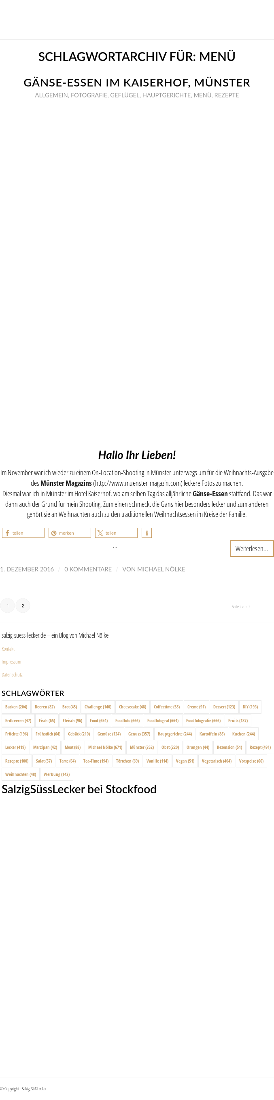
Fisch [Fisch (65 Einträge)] (47, 720)
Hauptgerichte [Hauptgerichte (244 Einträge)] (175, 734)
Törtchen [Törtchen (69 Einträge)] (127, 761)
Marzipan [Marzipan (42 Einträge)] (45, 747)
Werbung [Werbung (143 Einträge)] (57, 774)
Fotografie (89, 95)
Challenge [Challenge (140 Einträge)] (98, 707)
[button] (23, 533)
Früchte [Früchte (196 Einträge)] (16, 734)
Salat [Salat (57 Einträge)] (44, 761)
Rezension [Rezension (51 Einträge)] (229, 747)
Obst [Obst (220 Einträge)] (170, 747)
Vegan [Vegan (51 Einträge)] (185, 761)
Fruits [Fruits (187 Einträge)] (238, 720)
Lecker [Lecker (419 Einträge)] (15, 747)
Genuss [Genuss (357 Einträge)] (139, 734)
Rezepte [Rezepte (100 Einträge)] (16, 761)
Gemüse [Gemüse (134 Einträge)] (109, 734)
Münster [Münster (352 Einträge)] (142, 747)
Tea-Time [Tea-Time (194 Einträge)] (95, 761)
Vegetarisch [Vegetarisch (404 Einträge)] (217, 761)
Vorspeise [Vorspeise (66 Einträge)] (251, 761)
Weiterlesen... (252, 548)
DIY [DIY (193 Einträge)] (250, 707)
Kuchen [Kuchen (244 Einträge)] (243, 734)
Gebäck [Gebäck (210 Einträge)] (79, 734)
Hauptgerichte (166, 95)
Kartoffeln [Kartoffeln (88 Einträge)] (212, 734)
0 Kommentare (88, 569)
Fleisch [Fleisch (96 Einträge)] (72, 720)
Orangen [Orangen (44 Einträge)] (198, 747)
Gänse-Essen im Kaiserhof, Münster (137, 82)
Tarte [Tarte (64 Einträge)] (67, 761)
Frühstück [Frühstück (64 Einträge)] (48, 734)
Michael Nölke (161, 569)
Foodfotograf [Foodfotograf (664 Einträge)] (162, 720)
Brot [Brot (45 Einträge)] (69, 707)
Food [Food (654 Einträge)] (99, 720)
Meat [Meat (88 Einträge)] (73, 747)
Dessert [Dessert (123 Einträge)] (224, 707)
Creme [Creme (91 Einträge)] (196, 707)
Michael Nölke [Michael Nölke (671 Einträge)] (105, 747)
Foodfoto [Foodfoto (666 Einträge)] (127, 720)
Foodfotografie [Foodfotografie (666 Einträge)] (203, 720)
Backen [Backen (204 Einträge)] (16, 707)
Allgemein (51, 95)
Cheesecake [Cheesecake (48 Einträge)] (132, 707)
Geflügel (124, 95)
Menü (202, 95)
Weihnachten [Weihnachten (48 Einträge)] (20, 774)
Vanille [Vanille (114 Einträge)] (157, 761)
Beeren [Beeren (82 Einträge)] (45, 707)
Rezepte (226, 95)
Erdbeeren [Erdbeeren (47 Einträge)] (18, 720)
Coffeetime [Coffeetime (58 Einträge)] (167, 707)
